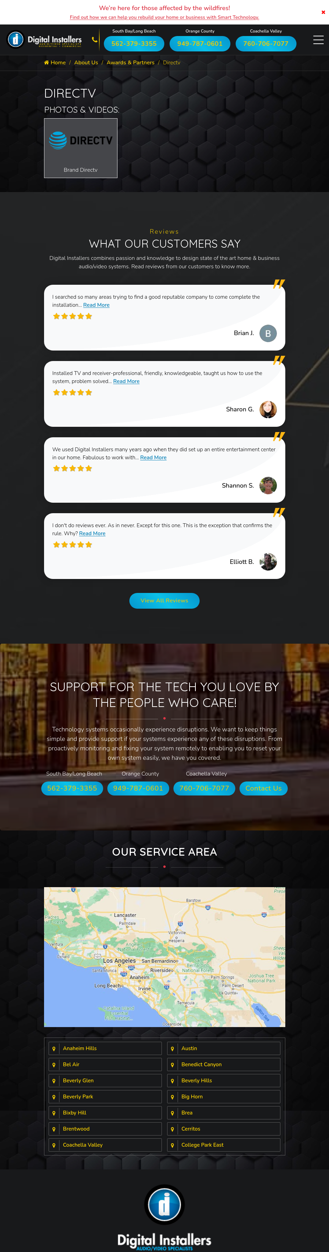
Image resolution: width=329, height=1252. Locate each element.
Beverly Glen (78, 1083)
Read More (98, 306)
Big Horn (192, 1099)
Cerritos (190, 1132)
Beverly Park (78, 1099)
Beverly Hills (196, 1083)
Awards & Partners (131, 63)
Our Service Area (164, 855)
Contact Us (263, 791)
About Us (86, 63)
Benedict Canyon (201, 1067)
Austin (189, 1051)
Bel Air (71, 1067)
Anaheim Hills (80, 1051)
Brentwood (76, 1132)
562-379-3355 (134, 44)
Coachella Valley (83, 1148)
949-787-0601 (200, 44)
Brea (187, 1115)
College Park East (202, 1148)
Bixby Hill (74, 1115)
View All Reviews (164, 604)
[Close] (323, 12)
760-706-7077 (266, 44)
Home (55, 63)
